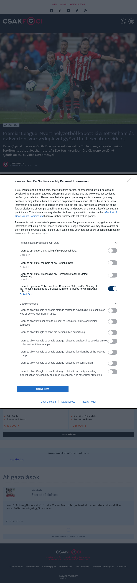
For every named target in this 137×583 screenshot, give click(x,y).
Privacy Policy (88, 401)
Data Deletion (48, 401)
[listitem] (68, 243)
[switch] (112, 250)
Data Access (68, 401)
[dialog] (68, 291)
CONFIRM (42, 389)
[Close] (130, 181)
